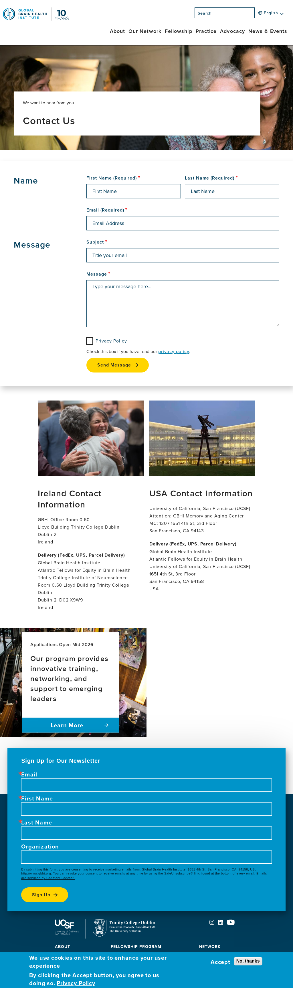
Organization (40, 846)
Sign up (41, 894)
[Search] (256, 14)
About (117, 31)
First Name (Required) (111, 178)
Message (96, 274)
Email (29, 774)
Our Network (144, 31)
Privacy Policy (111, 341)
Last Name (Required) (209, 178)
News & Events (267, 31)
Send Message (114, 365)
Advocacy (232, 31)
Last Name (36, 822)
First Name (37, 798)
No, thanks (248, 961)
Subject (95, 242)
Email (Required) (105, 210)
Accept (220, 962)
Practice (206, 31)
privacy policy (173, 351)
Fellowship (178, 31)
